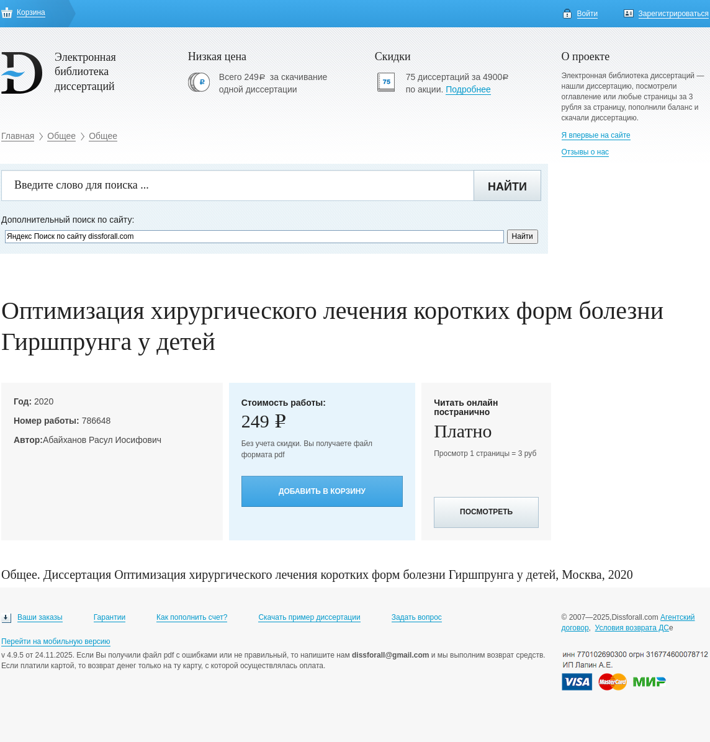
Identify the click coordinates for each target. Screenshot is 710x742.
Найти (507, 187)
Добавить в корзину (322, 491)
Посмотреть (486, 511)
